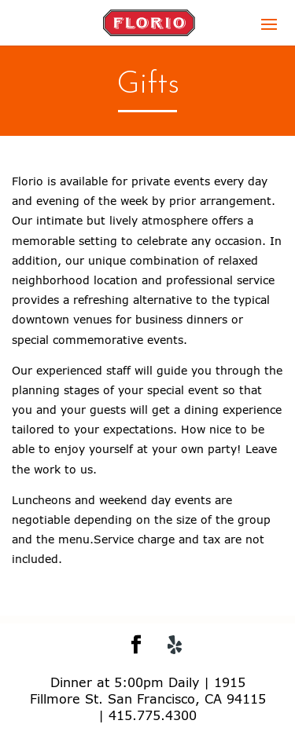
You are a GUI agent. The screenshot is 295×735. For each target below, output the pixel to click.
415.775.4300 (153, 715)
